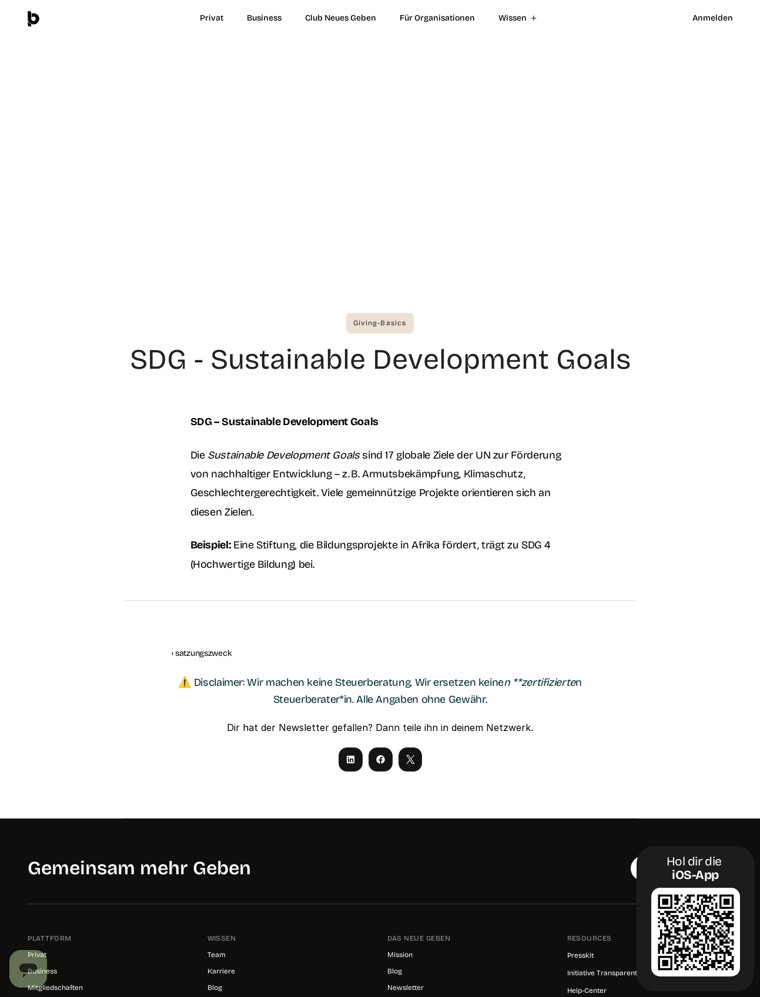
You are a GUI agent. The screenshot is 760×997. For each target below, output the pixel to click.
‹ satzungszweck (202, 653)
